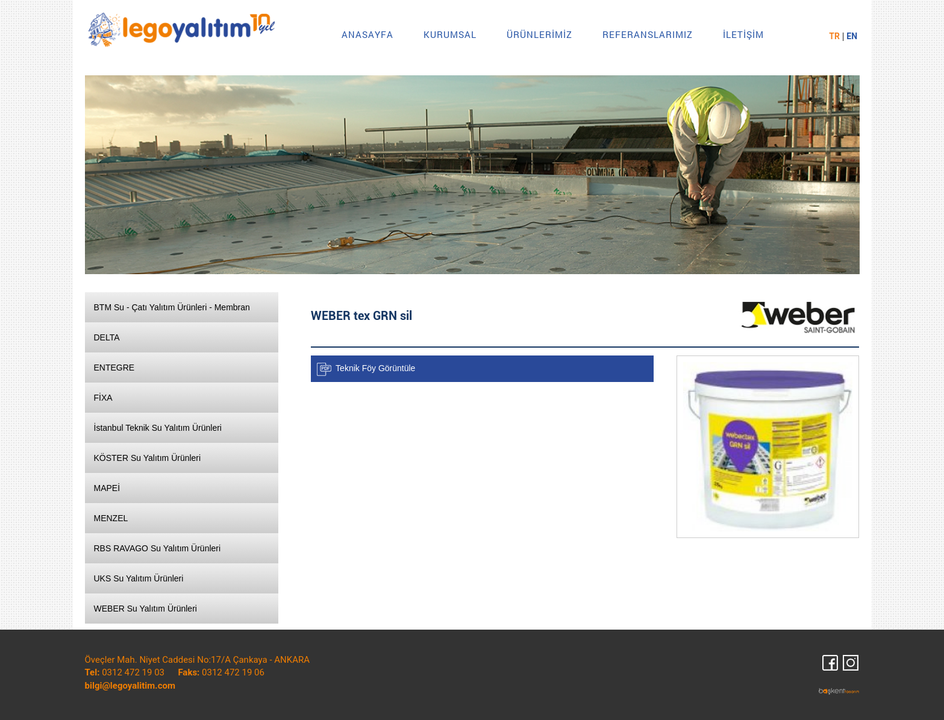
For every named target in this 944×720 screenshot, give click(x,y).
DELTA (107, 337)
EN (851, 36)
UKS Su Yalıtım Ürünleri (139, 578)
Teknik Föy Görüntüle (375, 367)
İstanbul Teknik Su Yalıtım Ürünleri (158, 428)
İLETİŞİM (743, 34)
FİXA (103, 397)
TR (834, 36)
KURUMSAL (450, 34)
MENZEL (111, 518)
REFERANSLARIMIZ (647, 34)
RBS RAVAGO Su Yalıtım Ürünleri (157, 548)
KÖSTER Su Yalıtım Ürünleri (147, 458)
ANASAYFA (367, 34)
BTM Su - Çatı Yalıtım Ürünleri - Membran (172, 307)
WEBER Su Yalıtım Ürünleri (145, 608)
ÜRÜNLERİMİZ (539, 34)
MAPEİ (107, 488)
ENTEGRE (114, 367)
